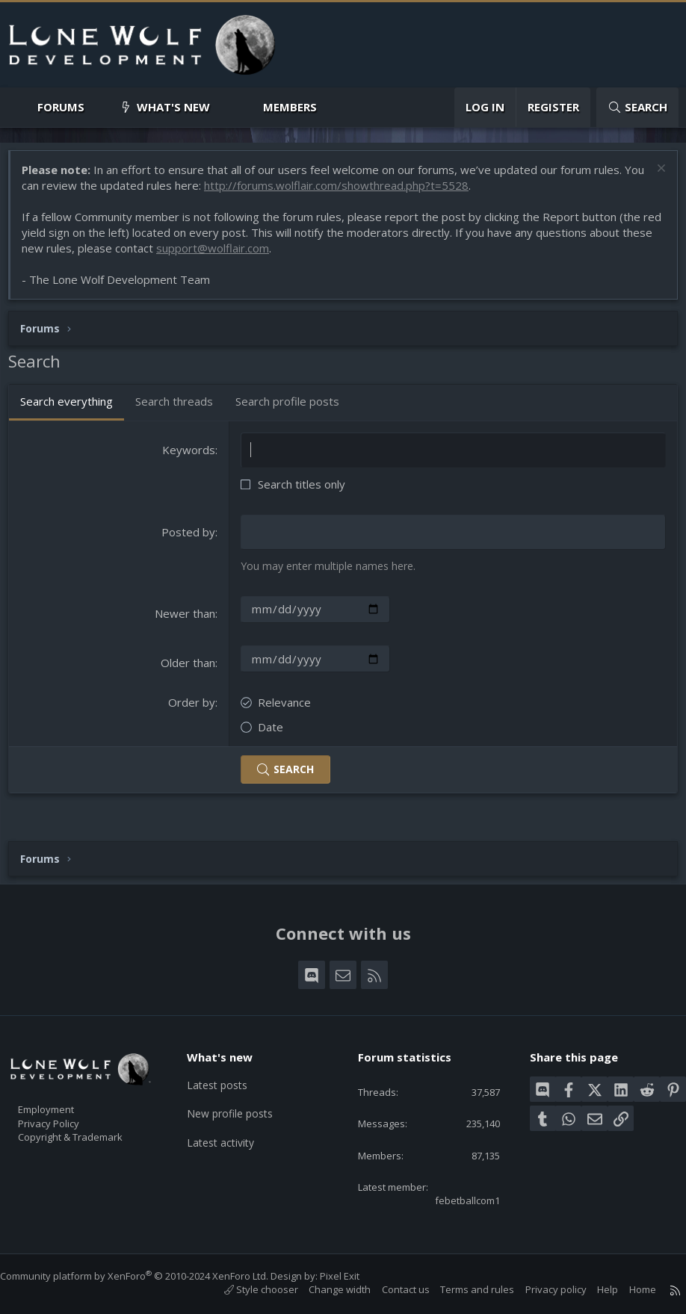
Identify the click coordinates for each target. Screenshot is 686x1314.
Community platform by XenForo (149, 1276)
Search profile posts (295, 408)
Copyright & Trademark (93, 1129)
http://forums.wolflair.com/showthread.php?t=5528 (366, 192)
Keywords (190, 457)
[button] (97, 107)
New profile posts (241, 1102)
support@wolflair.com (253, 255)
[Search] (637, 107)
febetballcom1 (455, 1198)
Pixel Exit (354, 1276)
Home (627, 1289)
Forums (60, 106)
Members (290, 106)
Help (592, 1289)
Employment (65, 1098)
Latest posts (227, 1073)
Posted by (190, 539)
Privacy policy (541, 1289)
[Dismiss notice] (652, 177)
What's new (173, 106)
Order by (193, 708)
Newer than (187, 620)
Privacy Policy (68, 1113)
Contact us (391, 1289)
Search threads (181, 408)
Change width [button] (325, 1289)
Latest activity (231, 1131)
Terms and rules (462, 1289)
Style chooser (246, 1289)
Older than (190, 669)
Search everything (74, 408)
